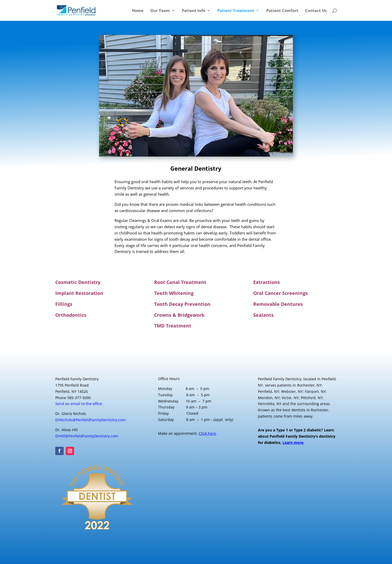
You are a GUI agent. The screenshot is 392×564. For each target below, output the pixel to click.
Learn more (292, 442)
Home (137, 11)
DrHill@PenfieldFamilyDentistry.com (86, 435)
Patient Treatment (235, 11)
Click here (207, 433)
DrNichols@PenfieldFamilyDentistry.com (90, 419)
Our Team (160, 11)
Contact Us (316, 11)
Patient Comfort (282, 11)
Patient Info (193, 11)
